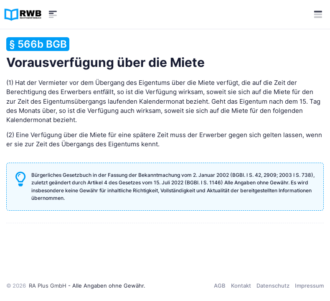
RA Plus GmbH (47, 285)
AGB (220, 285)
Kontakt (241, 285)
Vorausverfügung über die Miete (105, 53)
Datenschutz (272, 285)
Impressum (309, 285)
